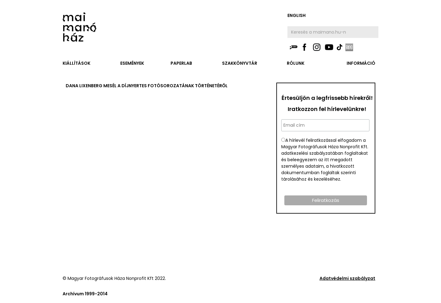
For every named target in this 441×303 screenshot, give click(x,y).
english (296, 15)
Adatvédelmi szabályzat (347, 278)
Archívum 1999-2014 (85, 294)
